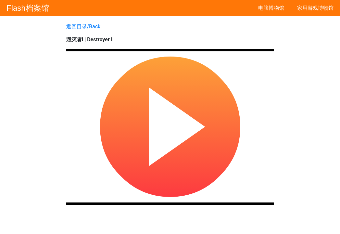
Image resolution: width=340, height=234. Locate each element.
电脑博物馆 (271, 8)
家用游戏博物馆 (315, 8)
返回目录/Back (83, 26)
